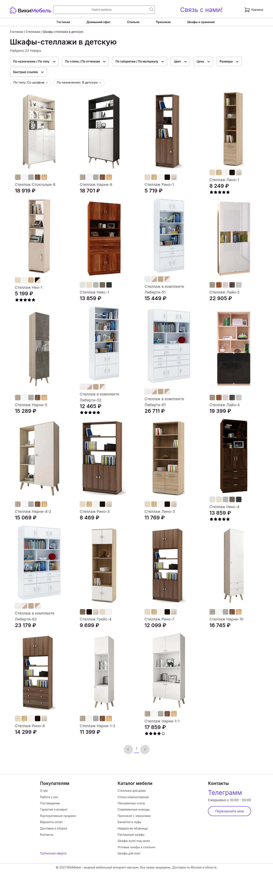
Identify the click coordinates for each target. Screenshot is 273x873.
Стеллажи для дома (132, 790)
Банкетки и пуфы (129, 822)
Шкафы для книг (129, 853)
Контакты (46, 834)
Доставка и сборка (53, 828)
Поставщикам (50, 803)
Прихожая (163, 22)
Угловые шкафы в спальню (136, 847)
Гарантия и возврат (54, 809)
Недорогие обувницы (133, 828)
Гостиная (63, 22)
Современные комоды (134, 809)
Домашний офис (98, 22)
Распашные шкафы (131, 834)
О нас (44, 790)
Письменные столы (131, 803)
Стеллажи (33, 31)
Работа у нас (49, 797)
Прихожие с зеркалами (134, 816)
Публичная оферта (53, 853)
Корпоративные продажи (58, 816)
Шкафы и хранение (201, 22)
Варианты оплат (51, 822)
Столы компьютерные (133, 797)
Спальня (133, 22)
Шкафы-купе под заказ (134, 840)
